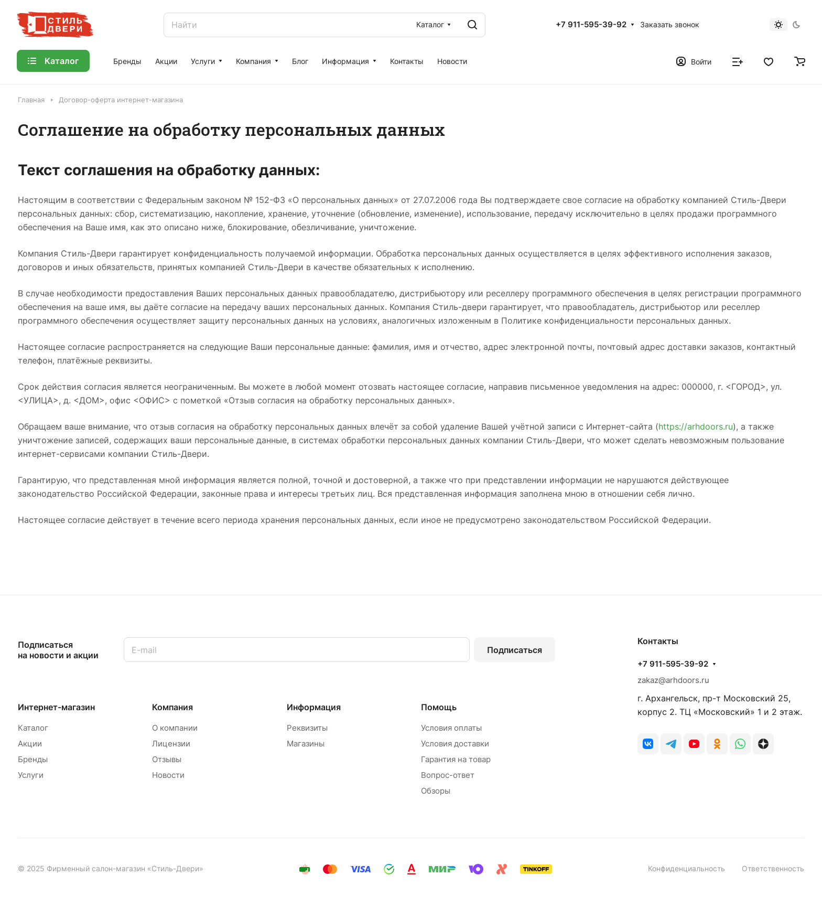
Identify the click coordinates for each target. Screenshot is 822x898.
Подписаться (514, 650)
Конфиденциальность (686, 868)
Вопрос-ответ (447, 775)
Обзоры (435, 791)
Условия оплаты (451, 728)
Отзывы (166, 759)
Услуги (31, 775)
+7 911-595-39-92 (591, 24)
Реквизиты (307, 728)
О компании (175, 728)
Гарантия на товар (456, 759)
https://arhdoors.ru (695, 426)
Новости (168, 775)
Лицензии (171, 744)
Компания (172, 707)
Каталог (33, 728)
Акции (30, 744)
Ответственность (773, 868)
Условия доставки (455, 744)
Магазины (306, 744)
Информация (314, 707)
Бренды (33, 759)
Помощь (439, 707)
